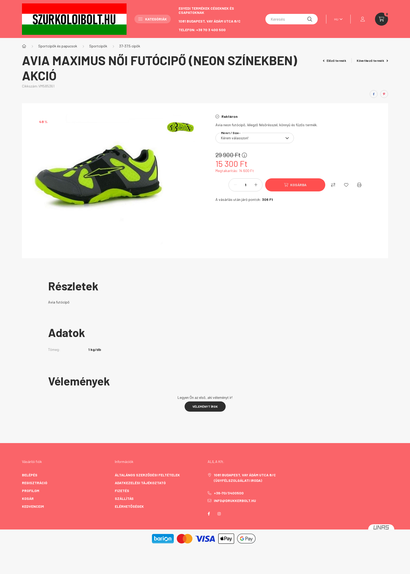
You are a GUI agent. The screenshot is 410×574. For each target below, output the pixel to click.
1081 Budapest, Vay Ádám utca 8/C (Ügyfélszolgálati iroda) (245, 478)
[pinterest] (384, 94)
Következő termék (372, 60)
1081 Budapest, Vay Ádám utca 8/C (210, 21)
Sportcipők (98, 46)
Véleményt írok (205, 406)
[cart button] (381, 19)
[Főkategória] (24, 46)
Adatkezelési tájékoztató (140, 483)
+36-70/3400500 (229, 493)
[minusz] (235, 185)
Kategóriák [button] (152, 19)
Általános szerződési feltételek (147, 475)
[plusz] (256, 185)
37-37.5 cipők (129, 46)
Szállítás (124, 498)
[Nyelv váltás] (337, 19)
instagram (219, 514)
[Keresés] (291, 19)
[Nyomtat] (359, 185)
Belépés (29, 475)
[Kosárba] (295, 184)
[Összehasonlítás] (333, 185)
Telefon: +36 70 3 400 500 (202, 29)
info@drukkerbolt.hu (235, 500)
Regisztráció (34, 483)
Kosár (28, 498)
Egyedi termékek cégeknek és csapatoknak (206, 10)
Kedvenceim (33, 506)
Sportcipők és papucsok (57, 46)
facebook (208, 514)
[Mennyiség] (245, 185)
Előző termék (334, 60)
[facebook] (374, 94)
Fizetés (122, 490)
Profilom (30, 490)
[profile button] (362, 19)
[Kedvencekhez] (346, 185)
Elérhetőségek (129, 506)
